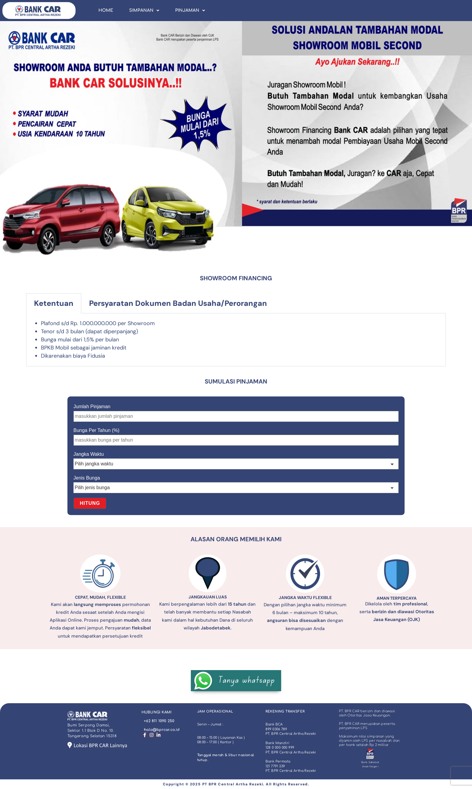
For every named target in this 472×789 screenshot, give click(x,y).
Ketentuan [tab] (53, 303)
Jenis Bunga (86, 477)
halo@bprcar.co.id (161, 730)
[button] (144, 10)
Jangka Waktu (88, 454)
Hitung (90, 503)
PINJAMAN (190, 10)
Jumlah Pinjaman (91, 406)
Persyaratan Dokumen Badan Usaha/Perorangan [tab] (178, 303)
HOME (105, 10)
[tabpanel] (236, 339)
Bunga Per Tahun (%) (96, 430)
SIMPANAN (144, 10)
